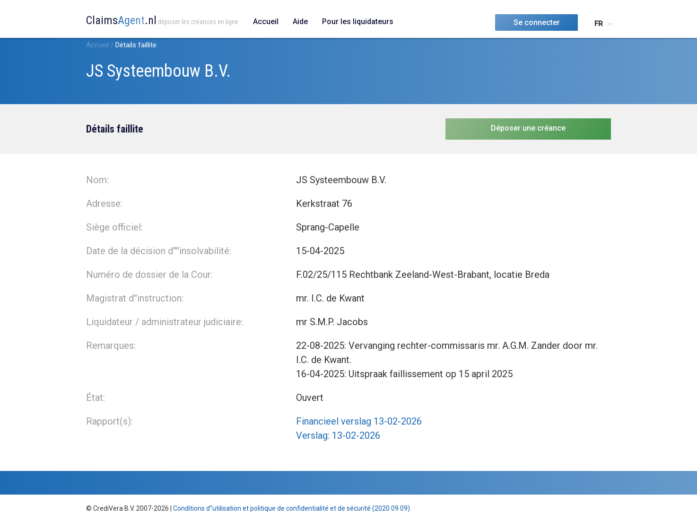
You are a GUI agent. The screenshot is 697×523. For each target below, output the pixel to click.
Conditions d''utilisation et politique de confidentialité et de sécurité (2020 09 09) (291, 508)
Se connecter (537, 22)
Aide (300, 21)
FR (598, 23)
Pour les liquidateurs (357, 21)
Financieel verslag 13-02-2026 (359, 421)
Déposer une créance (528, 128)
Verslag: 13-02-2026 (338, 435)
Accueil (266, 21)
